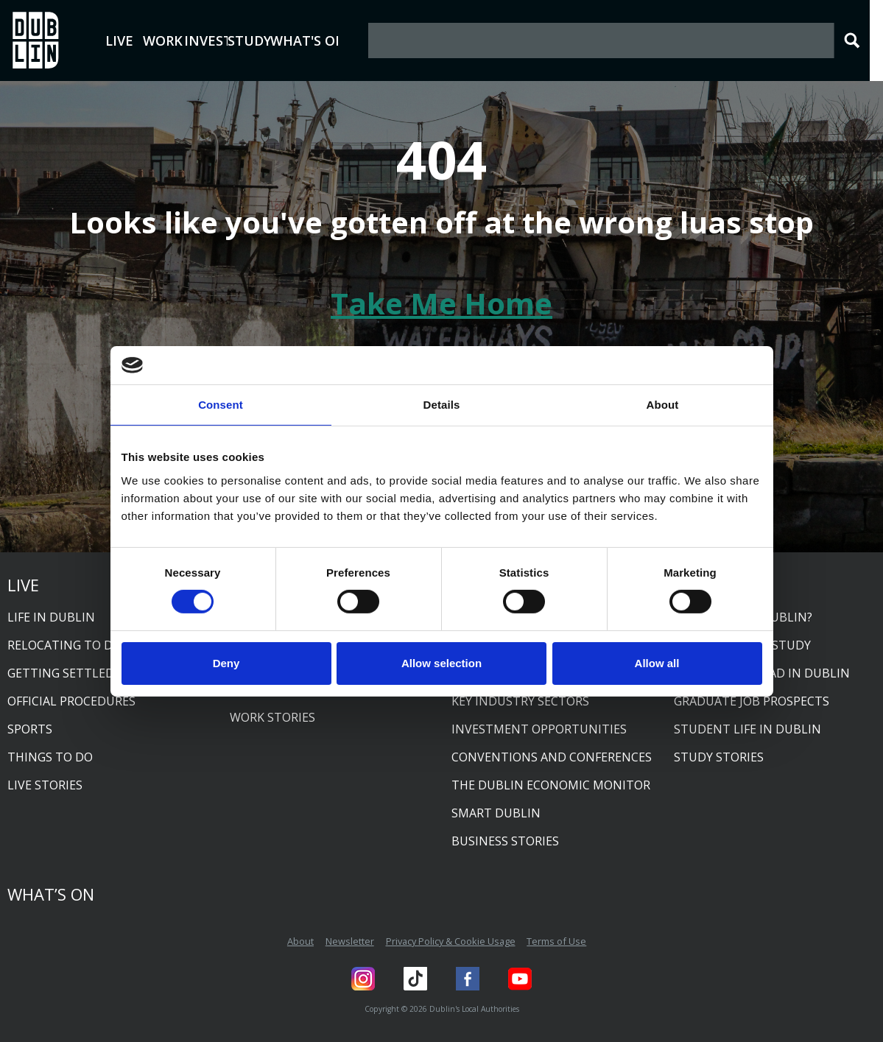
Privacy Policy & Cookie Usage (451, 941)
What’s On (50, 894)
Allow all (657, 663)
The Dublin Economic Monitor (550, 785)
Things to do (50, 757)
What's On (452, 40)
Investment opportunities (539, 729)
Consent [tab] (220, 404)
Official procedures (71, 701)
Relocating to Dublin (78, 645)
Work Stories (272, 717)
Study (358, 40)
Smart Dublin (496, 813)
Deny (226, 663)
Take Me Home (441, 303)
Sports (29, 729)
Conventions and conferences (551, 757)
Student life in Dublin (747, 729)
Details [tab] (441, 404)
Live (141, 40)
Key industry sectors (520, 701)
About (300, 941)
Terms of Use (556, 941)
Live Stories (44, 785)
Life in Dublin (51, 617)
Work (213, 40)
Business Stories (505, 841)
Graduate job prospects (751, 701)
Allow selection (441, 663)
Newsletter (350, 941)
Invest (286, 40)
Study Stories (719, 757)
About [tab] (663, 404)
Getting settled (60, 673)
